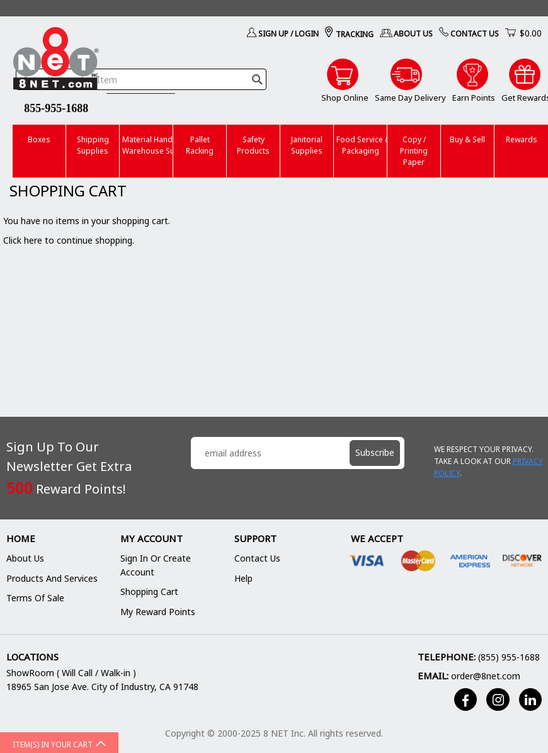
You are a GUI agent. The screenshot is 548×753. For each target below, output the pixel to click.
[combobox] (141, 79)
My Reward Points (157, 612)
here (33, 240)
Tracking (355, 34)
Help (243, 578)
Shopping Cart (149, 591)
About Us (413, 33)
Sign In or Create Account (155, 565)
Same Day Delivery (410, 97)
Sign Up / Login (288, 33)
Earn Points (473, 97)
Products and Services (52, 578)
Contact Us (474, 33)
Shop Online (344, 97)
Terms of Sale (35, 598)
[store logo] (56, 60)
